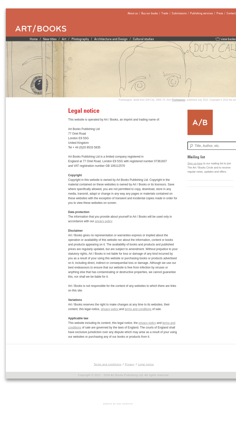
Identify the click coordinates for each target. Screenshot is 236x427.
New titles (50, 39)
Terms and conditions (108, 364)
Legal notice (146, 364)
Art (64, 39)
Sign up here (194, 163)
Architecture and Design (111, 39)
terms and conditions (138, 309)
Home (34, 39)
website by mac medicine (118, 404)
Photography (80, 39)
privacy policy (103, 221)
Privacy (130, 364)
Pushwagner (179, 100)
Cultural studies (143, 39)
